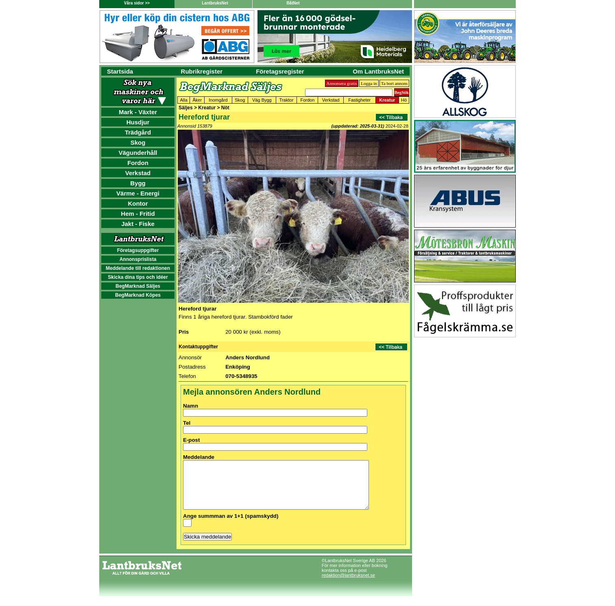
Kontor (138, 203)
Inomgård (218, 100)
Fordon (137, 162)
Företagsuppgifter (138, 250)
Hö (404, 100)
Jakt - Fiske (138, 223)
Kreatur (387, 100)
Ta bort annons (394, 83)
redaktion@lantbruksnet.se (348, 584)
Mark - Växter (138, 112)
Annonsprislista (138, 259)
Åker (197, 100)
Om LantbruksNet (378, 71)
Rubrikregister (202, 71)
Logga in (369, 83)
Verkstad (138, 172)
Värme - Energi (137, 193)
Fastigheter (359, 100)
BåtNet (292, 3)
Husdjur (138, 122)
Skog (138, 142)
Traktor (286, 100)
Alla (184, 100)
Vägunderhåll (137, 152)
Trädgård (138, 132)
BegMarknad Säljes (138, 286)
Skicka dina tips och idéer (138, 277)
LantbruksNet (215, 3)
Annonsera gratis (342, 83)
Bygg (138, 183)
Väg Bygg (262, 100)
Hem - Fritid (138, 213)
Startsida (120, 71)
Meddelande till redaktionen (138, 268)
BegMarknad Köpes (138, 295)
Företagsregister (280, 71)
